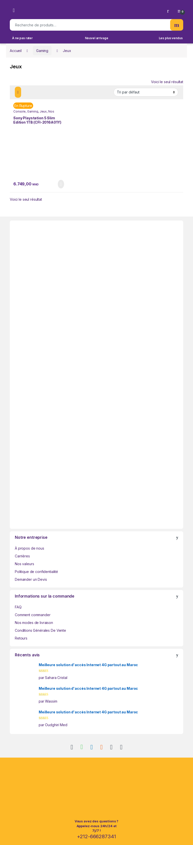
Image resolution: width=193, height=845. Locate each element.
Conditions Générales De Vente (40, 630)
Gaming (42, 50)
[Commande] (146, 92)
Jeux (43, 111)
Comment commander (33, 615)
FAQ (18, 607)
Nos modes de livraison (34, 622)
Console (19, 111)
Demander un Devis (31, 579)
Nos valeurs (24, 564)
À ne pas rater (22, 38)
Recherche (176, 25)
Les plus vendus (171, 38)
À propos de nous (29, 548)
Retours (21, 638)
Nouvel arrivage (96, 38)
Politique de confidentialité (36, 571)
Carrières (22, 556)
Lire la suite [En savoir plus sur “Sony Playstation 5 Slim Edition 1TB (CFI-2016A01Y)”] (61, 184)
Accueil (16, 50)
